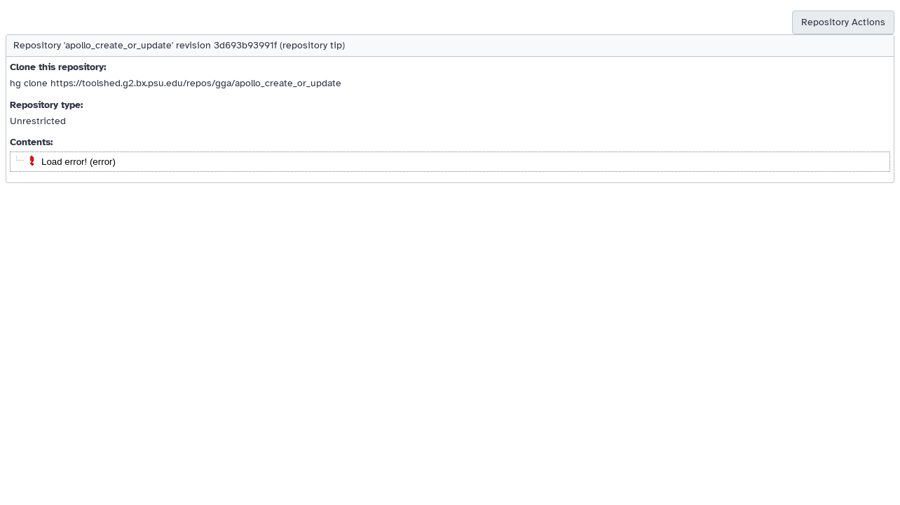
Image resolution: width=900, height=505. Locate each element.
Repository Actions (843, 22)
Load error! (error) (78, 161)
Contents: (31, 142)
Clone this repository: (58, 67)
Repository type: (46, 105)
